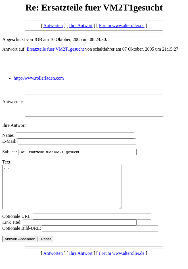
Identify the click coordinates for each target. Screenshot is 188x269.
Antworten (52, 25)
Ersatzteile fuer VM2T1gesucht (55, 49)
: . (69, 191)
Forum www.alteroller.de (121, 25)
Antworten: (12, 101)
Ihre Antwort (81, 25)
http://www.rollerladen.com (39, 78)
